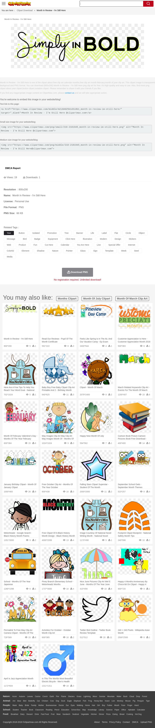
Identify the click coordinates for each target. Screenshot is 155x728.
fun (35, 245)
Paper (116, 710)
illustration (87, 239)
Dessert (29, 714)
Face (123, 705)
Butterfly (31, 701)
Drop (138, 696)
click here (70, 239)
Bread (122, 714)
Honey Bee (98, 701)
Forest (144, 696)
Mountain (110, 696)
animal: (7, 701)
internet (131, 245)
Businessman (51, 705)
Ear (67, 705)
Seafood (75, 714)
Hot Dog (138, 714)
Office (123, 710)
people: (7, 705)
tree (66, 233)
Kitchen (94, 714)
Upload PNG (146, 722)
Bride (27, 705)
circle (128, 233)
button (22, 233)
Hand (136, 705)
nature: (6, 696)
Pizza (108, 714)
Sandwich (66, 714)
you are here (83, 245)
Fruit (52, 714)
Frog (90, 701)
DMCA (135, 722)
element (25, 251)
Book (31, 710)
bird (25, 239)
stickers (132, 239)
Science (109, 710)
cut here (49, 245)
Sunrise (102, 696)
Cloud (131, 696)
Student (16, 710)
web (9, 245)
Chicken (45, 701)
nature (55, 251)
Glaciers (71, 696)
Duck (63, 701)
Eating (115, 714)
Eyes (73, 705)
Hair (93, 705)
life (92, 233)
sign (95, 251)
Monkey (120, 701)
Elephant (77, 701)
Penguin (140, 701)
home (87, 705)
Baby (21, 705)
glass (83, 251)
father (109, 705)
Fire (57, 696)
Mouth (116, 705)
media (9, 257)
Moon (95, 696)
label (104, 233)
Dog (57, 701)
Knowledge (92, 710)
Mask (14, 705)
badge (37, 239)
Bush (125, 696)
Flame (63, 696)
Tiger (148, 701)
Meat (58, 714)
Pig (134, 701)
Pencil (56, 710)
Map (84, 710)
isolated (36, 233)
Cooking (129, 714)
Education (65, 710)
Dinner (101, 714)
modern (103, 239)
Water (119, 696)
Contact (126, 722)
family (33, 705)
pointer (69, 251)
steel (136, 251)
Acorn (14, 696)
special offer (114, 245)
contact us (69, 93)
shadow (41, 251)
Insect (107, 701)
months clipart (67, 298)
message (11, 239)
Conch (45, 696)
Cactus (37, 696)
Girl (98, 705)
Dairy (22, 714)
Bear (19, 701)
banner (79, 233)
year (9, 233)
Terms (105, 722)
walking (80, 705)
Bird (24, 701)
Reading (49, 710)
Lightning (87, 696)
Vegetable (85, 714)
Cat (38, 701)
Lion (113, 701)
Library (101, 710)
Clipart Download (25, 10)
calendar (65, 245)
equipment (53, 239)
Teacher (24, 710)
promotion (52, 233)
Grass (79, 696)
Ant (14, 701)
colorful (10, 251)
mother (41, 705)
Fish (84, 701)
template (109, 251)
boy (103, 705)
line (99, 245)
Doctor (61, 705)
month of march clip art (132, 298)
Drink (37, 714)
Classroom (39, 710)
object (141, 233)
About (97, 722)
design (118, 239)
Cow (52, 701)
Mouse (128, 701)
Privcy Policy (115, 722)
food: (6, 714)
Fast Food (45, 714)
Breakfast (14, 714)
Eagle (69, 701)
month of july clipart (96, 298)
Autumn (22, 696)
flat (116, 233)
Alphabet (131, 710)
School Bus (75, 710)
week (123, 251)
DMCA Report (12, 168)
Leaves (30, 696)
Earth (52, 696)
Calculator (141, 710)
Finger (129, 705)
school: (7, 709)
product (22, 245)
